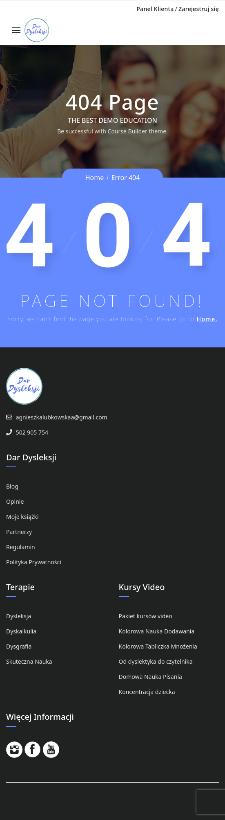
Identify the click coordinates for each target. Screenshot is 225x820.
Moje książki (22, 516)
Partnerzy (19, 532)
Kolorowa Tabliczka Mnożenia (158, 646)
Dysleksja (18, 616)
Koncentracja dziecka (147, 692)
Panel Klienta (155, 9)
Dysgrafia (18, 646)
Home (94, 177)
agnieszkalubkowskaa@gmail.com (61, 417)
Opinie (15, 501)
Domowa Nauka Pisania (150, 676)
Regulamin (20, 547)
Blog (12, 486)
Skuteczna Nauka (29, 661)
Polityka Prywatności (33, 562)
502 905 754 (32, 432)
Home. (207, 319)
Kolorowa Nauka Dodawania (157, 631)
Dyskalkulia (21, 631)
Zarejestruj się (198, 9)
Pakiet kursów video (145, 616)
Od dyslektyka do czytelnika (156, 661)
